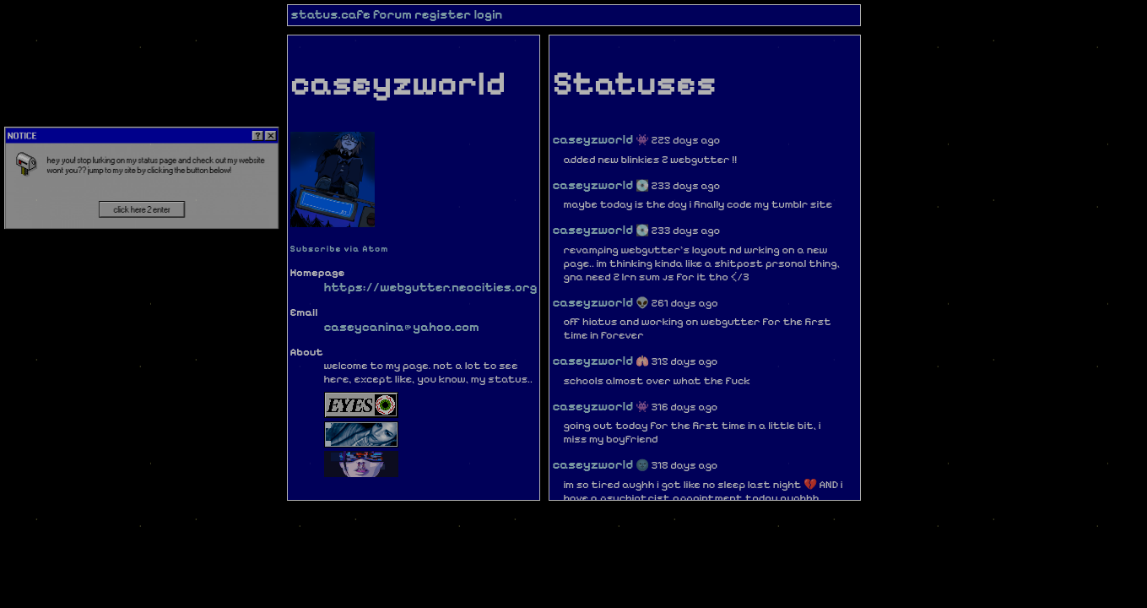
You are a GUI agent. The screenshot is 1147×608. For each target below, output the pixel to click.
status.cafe (331, 14)
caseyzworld (592, 139)
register (443, 14)
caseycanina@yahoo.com (401, 326)
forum (392, 14)
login (487, 14)
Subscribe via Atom (339, 248)
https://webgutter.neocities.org (431, 287)
